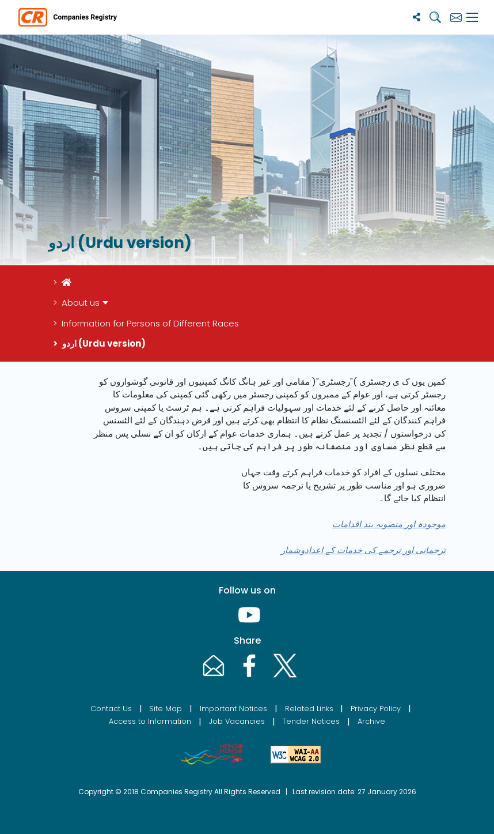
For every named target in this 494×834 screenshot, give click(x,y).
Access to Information (150, 721)
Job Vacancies (237, 721)
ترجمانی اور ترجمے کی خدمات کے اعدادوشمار (363, 550)
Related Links (309, 708)
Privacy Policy (376, 708)
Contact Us (111, 708)
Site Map (165, 708)
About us (81, 302)
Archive (371, 721)
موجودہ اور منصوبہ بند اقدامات (389, 524)
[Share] (416, 17)
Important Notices (233, 708)
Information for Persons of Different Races (150, 323)
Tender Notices (311, 721)
